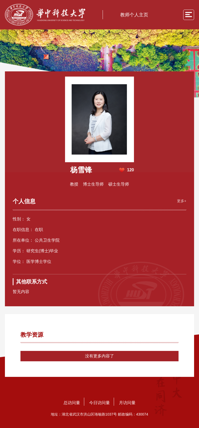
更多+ (181, 201)
